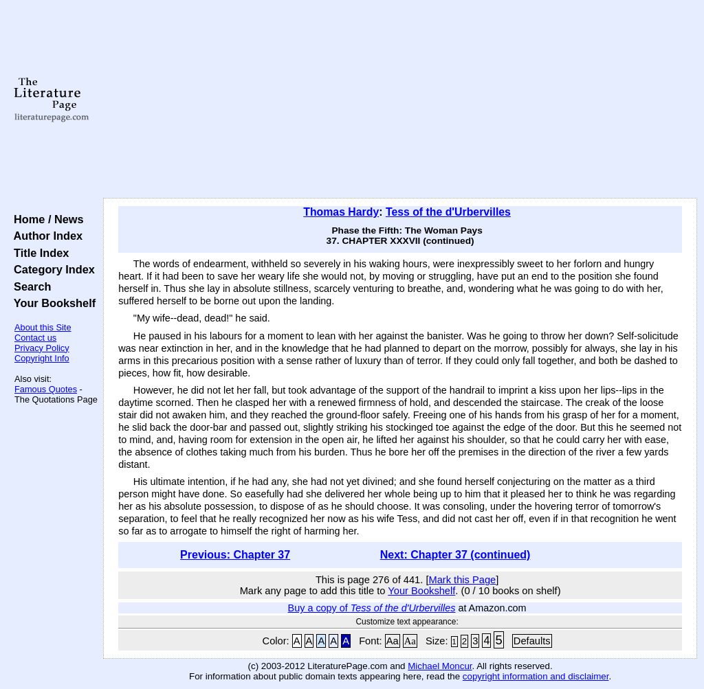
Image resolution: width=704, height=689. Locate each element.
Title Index (38, 253)
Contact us (35, 337)
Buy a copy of (372, 607)
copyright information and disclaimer (536, 676)
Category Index (51, 269)
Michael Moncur (440, 666)
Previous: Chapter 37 (235, 555)
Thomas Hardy (341, 212)
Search (29, 286)
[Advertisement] (400, 99)
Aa (392, 640)
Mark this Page (462, 579)
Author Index (45, 235)
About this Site (43, 327)
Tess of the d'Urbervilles (448, 212)
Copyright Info (41, 358)
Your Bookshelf (52, 303)
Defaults (532, 640)
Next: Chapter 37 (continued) (455, 555)
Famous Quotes (45, 389)
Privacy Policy (41, 348)
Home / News (46, 219)
